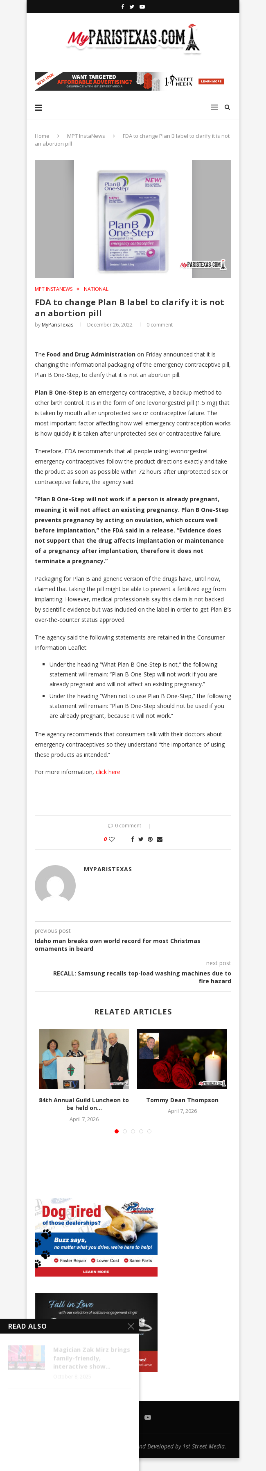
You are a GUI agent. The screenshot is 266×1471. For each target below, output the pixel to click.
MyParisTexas (57, 324)
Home (42, 135)
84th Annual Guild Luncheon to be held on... (84, 1104)
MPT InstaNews (86, 135)
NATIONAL (96, 289)
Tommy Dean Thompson (182, 1100)
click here (109, 772)
